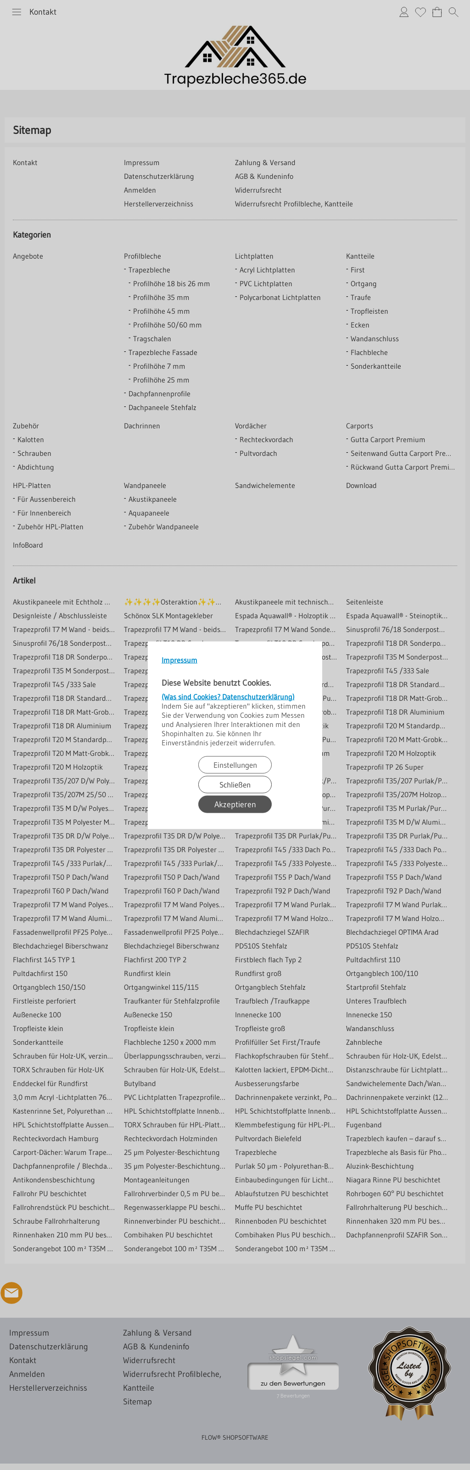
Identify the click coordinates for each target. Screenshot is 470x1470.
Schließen (235, 784)
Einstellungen (235, 764)
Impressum (179, 659)
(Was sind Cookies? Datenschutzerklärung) (228, 696)
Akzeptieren (235, 804)
